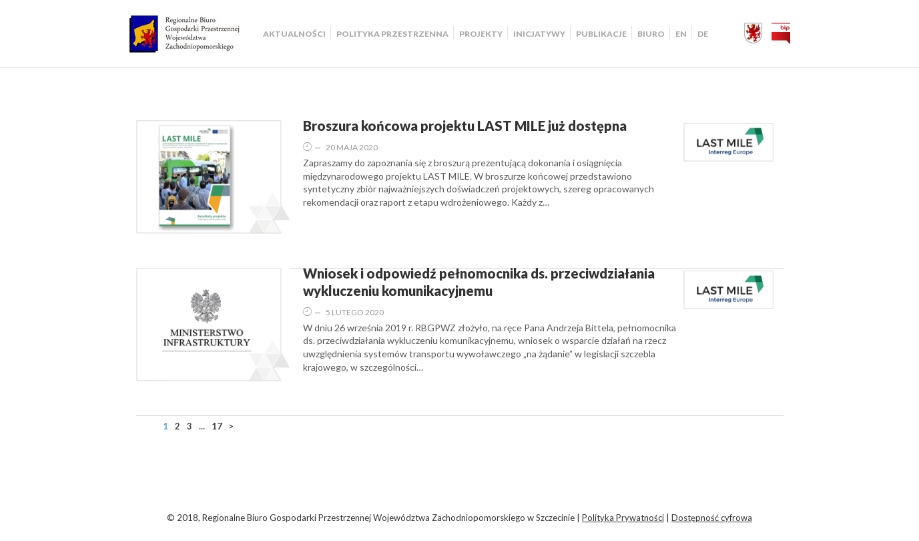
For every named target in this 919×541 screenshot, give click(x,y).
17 (217, 426)
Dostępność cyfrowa (711, 517)
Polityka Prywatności (623, 517)
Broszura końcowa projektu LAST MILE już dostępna (465, 126)
